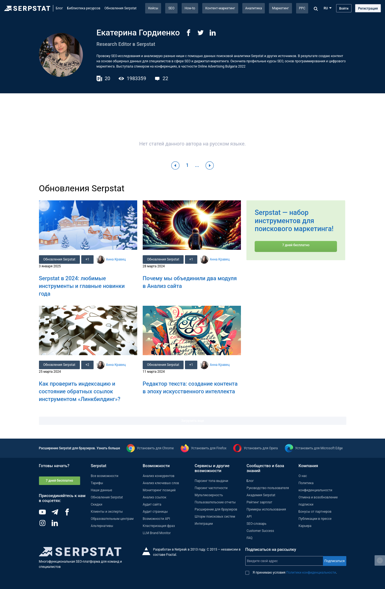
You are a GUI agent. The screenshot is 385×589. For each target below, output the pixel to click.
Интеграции (204, 524)
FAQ (249, 538)
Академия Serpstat (260, 495)
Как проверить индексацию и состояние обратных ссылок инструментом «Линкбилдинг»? (79, 391)
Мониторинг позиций (159, 490)
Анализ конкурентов (159, 476)
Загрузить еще (192, 421)
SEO (171, 8)
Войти (344, 8)
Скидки (96, 504)
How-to (190, 8)
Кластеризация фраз (159, 526)
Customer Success (260, 531)
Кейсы (153, 8)
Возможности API (156, 519)
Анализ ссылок (154, 497)
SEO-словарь (256, 524)
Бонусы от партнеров (315, 512)
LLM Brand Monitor (157, 533)
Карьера (305, 526)
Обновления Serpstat (121, 8)
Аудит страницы (155, 512)
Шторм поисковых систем (215, 516)
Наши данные (101, 490)
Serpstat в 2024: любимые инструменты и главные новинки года (82, 286)
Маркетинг (280, 8)
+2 (87, 365)
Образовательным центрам (112, 519)
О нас (303, 476)
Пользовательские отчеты (215, 502)
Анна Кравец (116, 259)
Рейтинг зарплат (259, 502)
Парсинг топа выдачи (211, 481)
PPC (302, 8)
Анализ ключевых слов (161, 483)
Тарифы (97, 483)
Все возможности (104, 476)
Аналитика (253, 8)
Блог (59, 8)
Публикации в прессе (315, 519)
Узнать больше (108, 448)
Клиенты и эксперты (107, 512)
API (249, 516)
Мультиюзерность (209, 495)
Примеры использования (266, 509)
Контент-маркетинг (220, 8)
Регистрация (368, 8)
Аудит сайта (152, 504)
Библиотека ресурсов (83, 8)
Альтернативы (102, 526)
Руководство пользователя (267, 488)
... (197, 165)
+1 (87, 259)
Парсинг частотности (211, 488)
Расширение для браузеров (216, 509)
